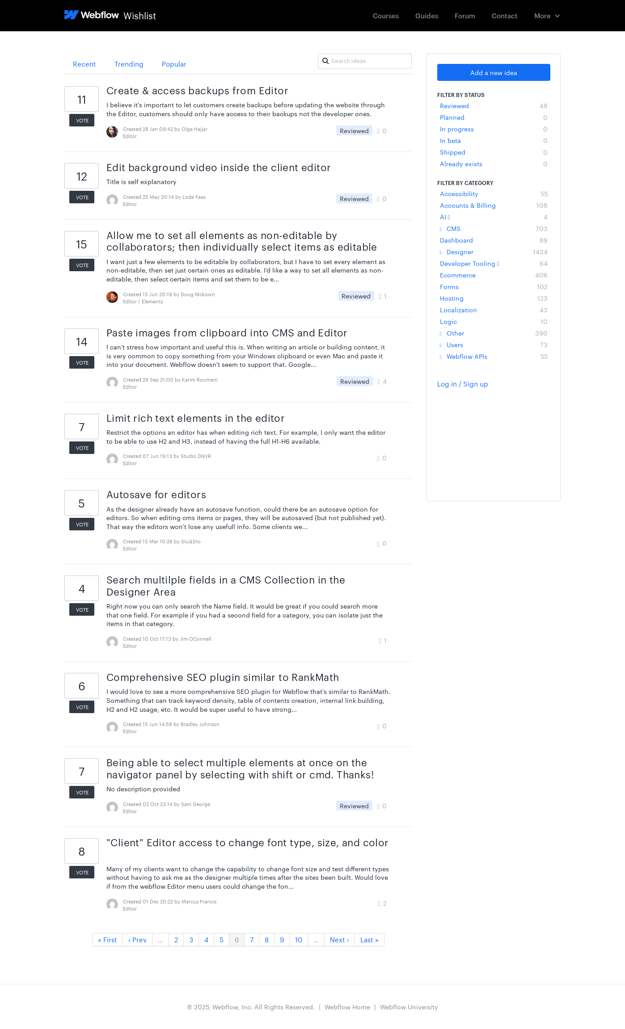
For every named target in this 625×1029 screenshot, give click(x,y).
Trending (129, 63)
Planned (494, 117)
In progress (494, 128)
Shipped (494, 151)
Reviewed (494, 105)
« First (107, 939)
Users (494, 344)
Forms (494, 286)
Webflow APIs (494, 356)
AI (494, 216)
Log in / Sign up (462, 383)
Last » (369, 939)
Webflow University (409, 1006)
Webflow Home (347, 1006)
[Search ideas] (365, 61)
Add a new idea (493, 72)
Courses (386, 15)
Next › (339, 939)
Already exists (494, 163)
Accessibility (494, 193)
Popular (174, 63)
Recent (84, 63)
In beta (494, 140)
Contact (505, 15)
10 (298, 939)
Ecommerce (494, 274)
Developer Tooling (494, 263)
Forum (465, 15)
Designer (494, 251)
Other (494, 332)
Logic (494, 321)
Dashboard (494, 239)
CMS (494, 228)
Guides (426, 15)
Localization (494, 309)
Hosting (494, 298)
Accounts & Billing (494, 205)
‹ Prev (137, 939)
